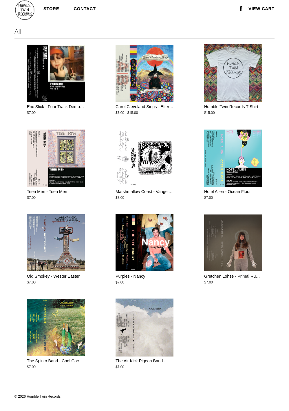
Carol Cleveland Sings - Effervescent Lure (154, 106)
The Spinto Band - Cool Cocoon (56, 361)
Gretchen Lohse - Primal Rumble (234, 276)
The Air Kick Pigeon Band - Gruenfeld (150, 361)
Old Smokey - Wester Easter (53, 276)
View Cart (261, 8)
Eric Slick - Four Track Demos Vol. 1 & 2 (64, 106)
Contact (85, 8)
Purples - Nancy (130, 276)
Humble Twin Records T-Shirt (231, 106)
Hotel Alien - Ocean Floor (227, 191)
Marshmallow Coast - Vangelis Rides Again (155, 191)
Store (51, 8)
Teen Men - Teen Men (47, 191)
